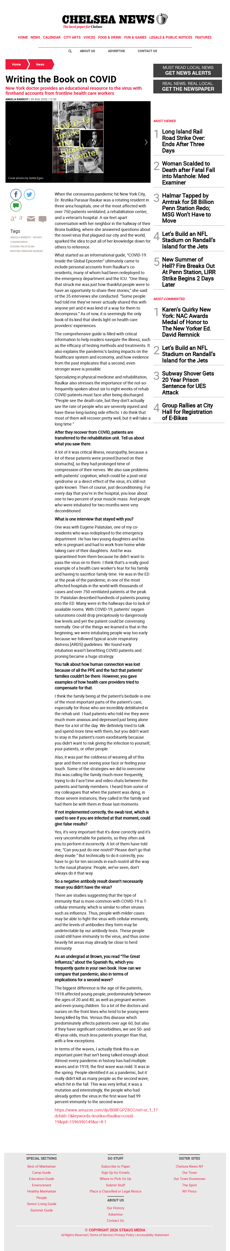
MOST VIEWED (164, 121)
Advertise (116, 51)
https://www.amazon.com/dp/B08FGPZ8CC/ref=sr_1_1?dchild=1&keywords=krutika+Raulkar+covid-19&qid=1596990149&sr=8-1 (106, 1115)
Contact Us (147, 51)
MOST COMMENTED (169, 298)
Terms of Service (101, 1235)
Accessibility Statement (152, 1235)
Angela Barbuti (16, 99)
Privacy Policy (124, 1235)
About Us (87, 51)
